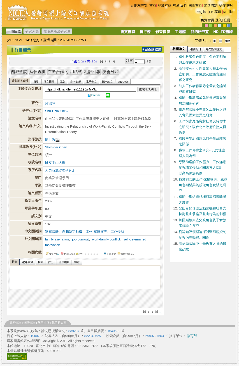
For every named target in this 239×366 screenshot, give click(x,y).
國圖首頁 (195, 5)
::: (8, 48)
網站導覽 (141, 5)
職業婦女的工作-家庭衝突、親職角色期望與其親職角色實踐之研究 (203, 185)
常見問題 (210, 5)
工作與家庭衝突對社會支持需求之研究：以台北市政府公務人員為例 (202, 126)
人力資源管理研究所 (60, 170)
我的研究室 (59, 322)
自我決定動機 (72, 231)
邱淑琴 (50, 103)
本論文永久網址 (30, 88)
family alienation (57, 239)
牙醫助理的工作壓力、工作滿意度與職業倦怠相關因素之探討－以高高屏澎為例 (202, 167)
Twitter (95, 95)
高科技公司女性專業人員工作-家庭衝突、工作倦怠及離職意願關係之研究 (203, 74)
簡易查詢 (15, 322)
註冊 (227, 20)
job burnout (80, 239)
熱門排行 (43, 322)
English (202, 12)
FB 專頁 (215, 12)
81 (58, 253)
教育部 (192, 336)
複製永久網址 (148, 89)
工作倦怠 (117, 231)
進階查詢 (29, 322)
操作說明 (226, 5)
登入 (218, 20)
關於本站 (164, 5)
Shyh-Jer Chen (56, 147)
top (161, 312)
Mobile (228, 12)
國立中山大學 (55, 162)
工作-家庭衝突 (96, 231)
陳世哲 (50, 139)
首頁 (152, 5)
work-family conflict (106, 239)
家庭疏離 (52, 231)
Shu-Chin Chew (56, 111)
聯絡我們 (180, 5)
